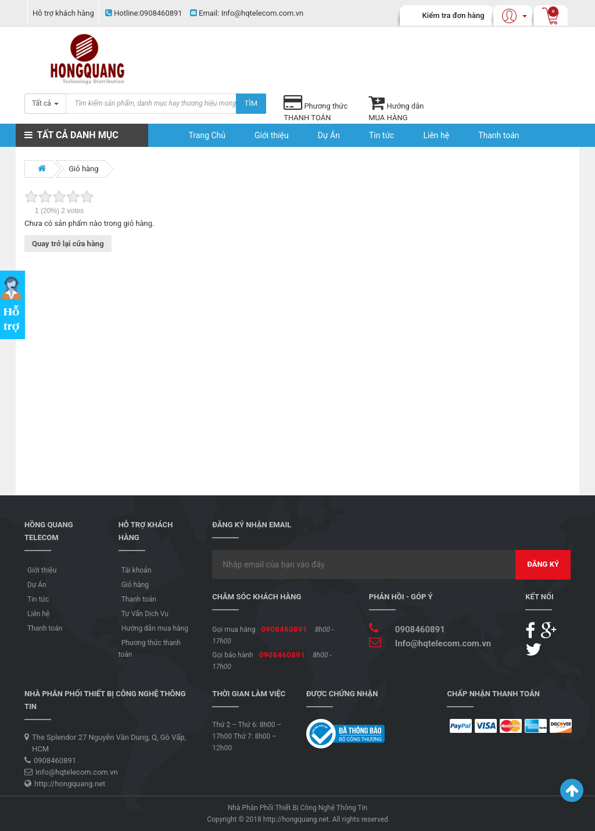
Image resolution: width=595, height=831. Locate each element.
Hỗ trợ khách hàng (63, 13)
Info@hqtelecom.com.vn (246, 13)
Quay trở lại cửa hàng (68, 243)
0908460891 (143, 13)
